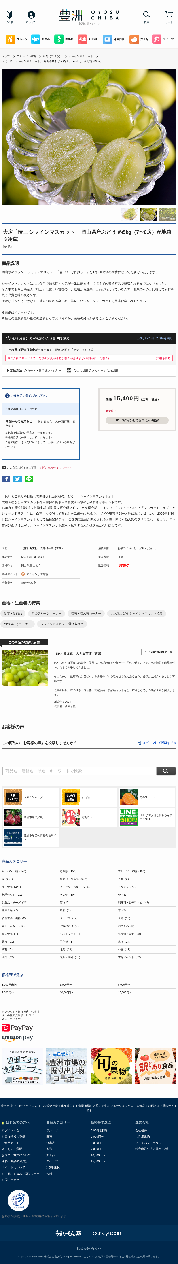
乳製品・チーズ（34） (15, 902)
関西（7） (8, 949)
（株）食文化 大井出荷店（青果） (42, 548)
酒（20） (65, 902)
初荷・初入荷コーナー (86, 613)
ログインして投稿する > (159, 743)
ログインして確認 (37, 574)
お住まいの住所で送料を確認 (154, 338)
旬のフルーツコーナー (46, 613)
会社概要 (141, 1130)
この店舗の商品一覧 (160, 652)
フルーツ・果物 (26, 56)
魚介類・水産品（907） (74, 879)
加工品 (138, 39)
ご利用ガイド (10, 1143)
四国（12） (8, 957)
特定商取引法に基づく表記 (152, 1149)
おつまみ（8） (127, 926)
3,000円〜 (66, 984)
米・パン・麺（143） (15, 871)
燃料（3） (66, 910)
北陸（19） (67, 949)
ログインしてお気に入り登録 (137, 420)
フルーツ (16, 39)
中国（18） (125, 949)
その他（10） (68, 894)
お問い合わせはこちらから (56, 467)
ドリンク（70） (127, 886)
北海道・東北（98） (130, 933)
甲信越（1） (67, 941)
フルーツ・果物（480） (132, 871)
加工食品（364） (12, 886)
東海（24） (125, 941)
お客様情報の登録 (13, 1136)
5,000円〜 (124, 984)
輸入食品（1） (10, 933)
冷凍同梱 (113, 39)
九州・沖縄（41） (71, 957)
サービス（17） (69, 918)
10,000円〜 (67, 992)
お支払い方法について (16, 1155)
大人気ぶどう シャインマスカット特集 (137, 613)
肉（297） (8, 879)
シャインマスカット (81, 56)
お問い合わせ (10, 1179)
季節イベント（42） (130, 957)
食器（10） (125, 918)
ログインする (10, 1130)
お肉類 (87, 39)
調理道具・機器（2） (15, 918)
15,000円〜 (125, 992)
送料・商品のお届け (15, 1161)
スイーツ (163, 39)
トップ (6, 56)
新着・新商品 (13, 613)
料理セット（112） (13, 894)
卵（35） (123, 894)
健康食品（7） (10, 910)
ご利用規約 (142, 1136)
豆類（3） (124, 879)
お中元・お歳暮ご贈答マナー (21, 1173)
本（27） (123, 910)
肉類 (49, 1149)
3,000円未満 (9, 984)
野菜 (49, 1136)
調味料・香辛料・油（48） (134, 902)
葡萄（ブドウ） (52, 56)
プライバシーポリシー (149, 1143)
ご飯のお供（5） (70, 926)
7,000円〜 (8, 992)
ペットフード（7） (71, 933)
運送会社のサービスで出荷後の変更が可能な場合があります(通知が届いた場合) (58, 358)
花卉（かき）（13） (14, 926)
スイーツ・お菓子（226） (75, 886)
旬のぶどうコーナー (17, 624)
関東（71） (8, 941)
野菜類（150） (69, 871)
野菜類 (63, 39)
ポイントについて (13, 1167)
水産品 (40, 39)
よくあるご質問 (12, 1149)
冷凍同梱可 (53, 1167)
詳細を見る (163, 358)
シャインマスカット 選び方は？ (62, 624)
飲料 (49, 1173)
